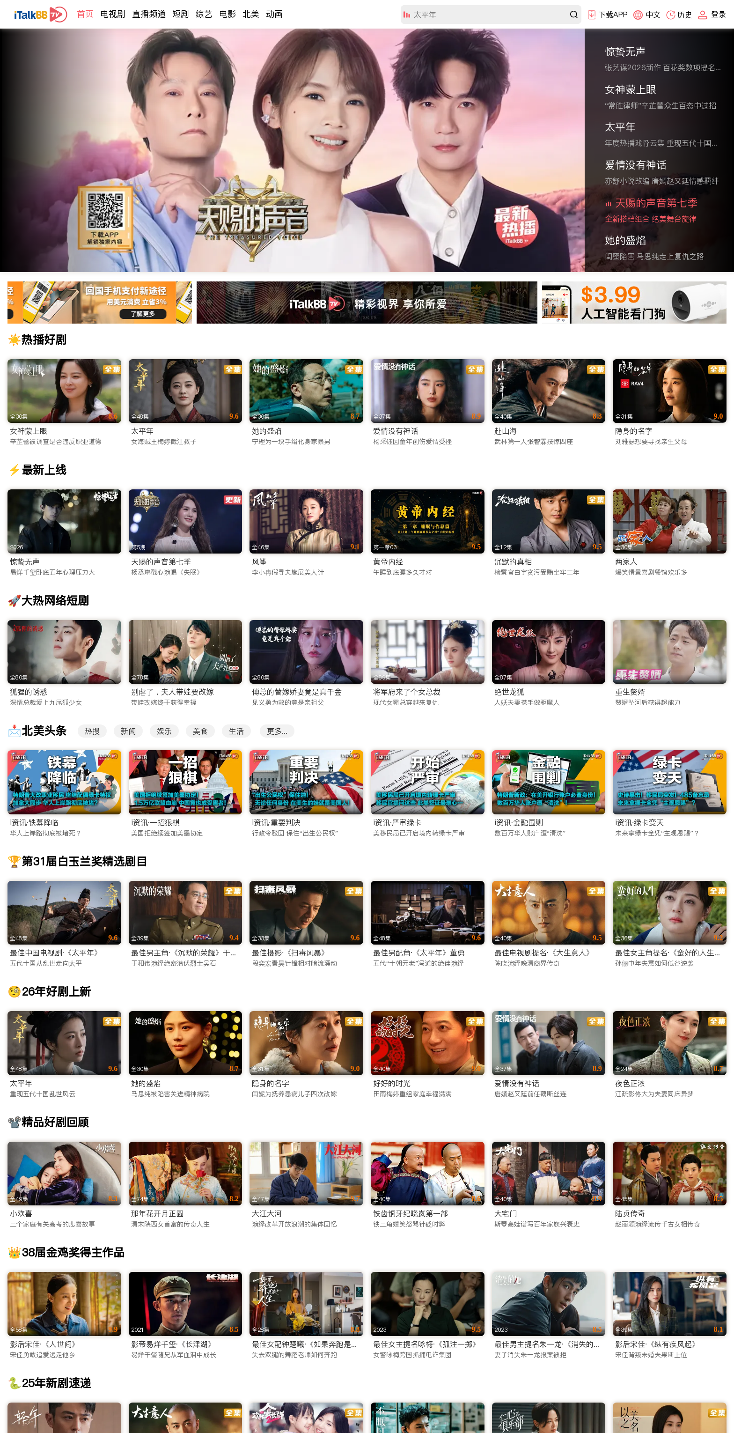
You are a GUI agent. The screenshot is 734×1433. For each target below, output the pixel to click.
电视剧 (112, 14)
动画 (274, 14)
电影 (227, 14)
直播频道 (149, 14)
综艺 (204, 14)
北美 (250, 14)
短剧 (180, 14)
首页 (85, 14)
